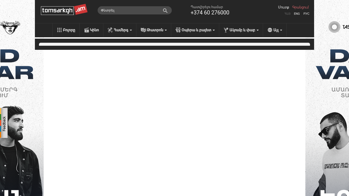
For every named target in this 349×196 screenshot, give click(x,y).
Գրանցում (300, 7)
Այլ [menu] (277, 30)
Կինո (94, 30)
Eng (297, 14)
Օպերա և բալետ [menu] (198, 30)
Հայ (287, 14)
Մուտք (283, 7)
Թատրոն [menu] (157, 30)
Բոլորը (69, 30)
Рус (306, 14)
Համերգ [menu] (123, 30)
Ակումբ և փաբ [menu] (244, 30)
